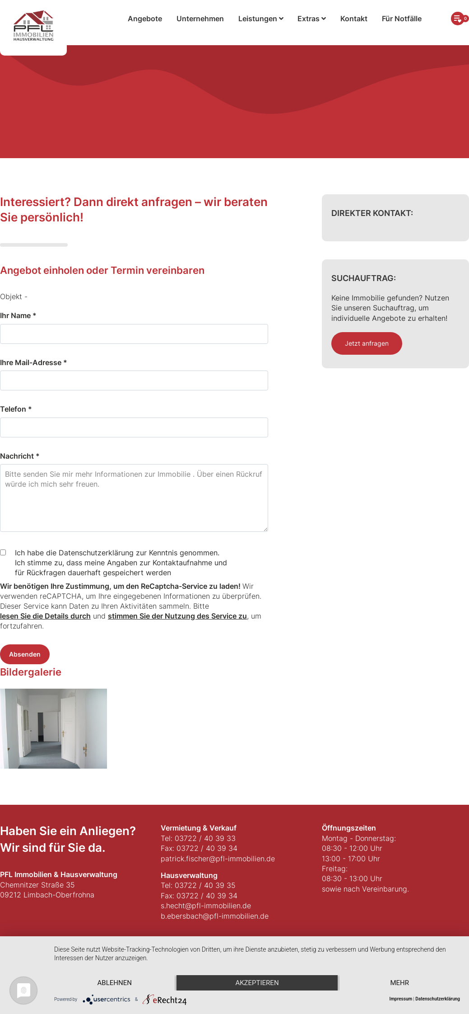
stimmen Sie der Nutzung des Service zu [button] (177, 615)
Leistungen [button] (260, 18)
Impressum (401, 998)
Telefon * (16, 408)
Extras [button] (311, 18)
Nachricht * (20, 455)
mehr (399, 983)
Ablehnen (115, 983)
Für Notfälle (402, 18)
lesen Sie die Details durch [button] (45, 615)
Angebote (145, 18)
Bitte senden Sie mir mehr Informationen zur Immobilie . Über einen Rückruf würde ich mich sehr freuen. (134, 498)
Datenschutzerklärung (437, 998)
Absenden (25, 654)
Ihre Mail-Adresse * (33, 362)
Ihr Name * (18, 315)
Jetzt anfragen (367, 343)
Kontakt (353, 18)
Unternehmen (200, 18)
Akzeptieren (257, 983)
